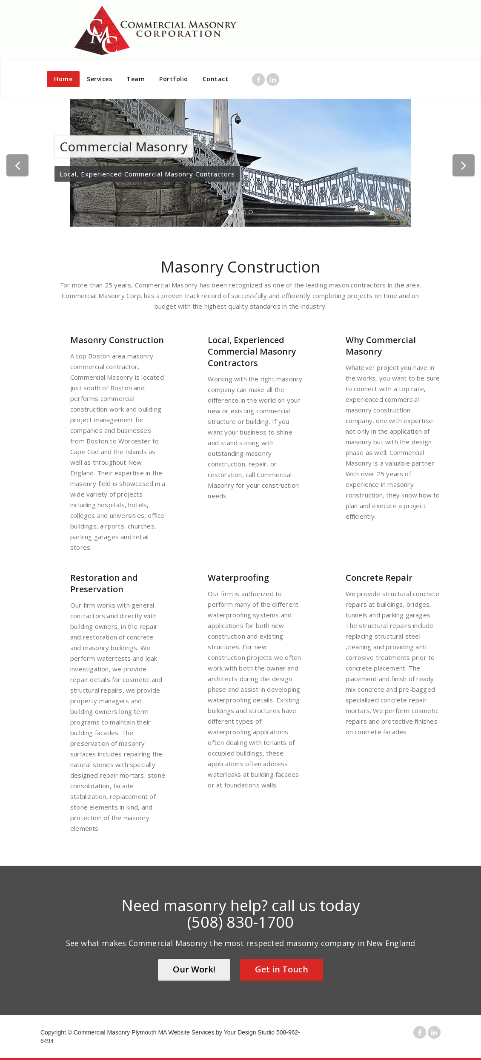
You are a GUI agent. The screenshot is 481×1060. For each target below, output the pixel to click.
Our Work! (194, 969)
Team (135, 79)
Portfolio (173, 79)
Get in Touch (281, 969)
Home (63, 79)
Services (99, 79)
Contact (216, 79)
